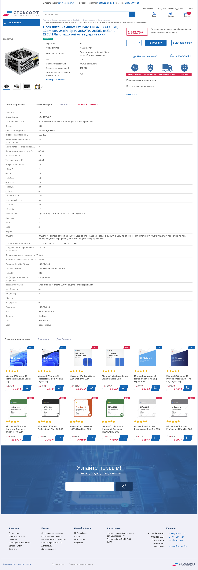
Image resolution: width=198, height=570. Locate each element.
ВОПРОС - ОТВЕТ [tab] (88, 104)
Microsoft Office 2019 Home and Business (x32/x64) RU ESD (112, 429)
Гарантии (13, 539)
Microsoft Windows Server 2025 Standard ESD (83, 377)
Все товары (15, 22)
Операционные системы (52, 533)
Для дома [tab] (43, 339)
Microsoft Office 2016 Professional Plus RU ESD (179, 427)
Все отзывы (131, 95)
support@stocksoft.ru (178, 546)
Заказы (171, 16)
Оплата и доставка (175, 9)
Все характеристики (55, 79)
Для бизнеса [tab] (64, 339)
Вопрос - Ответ (15, 546)
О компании (148, 9)
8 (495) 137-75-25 (176, 537)
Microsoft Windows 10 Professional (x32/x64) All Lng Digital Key (178, 379)
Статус (77, 536)
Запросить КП (183, 56)
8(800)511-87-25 (104, 3)
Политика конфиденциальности (81, 564)
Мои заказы (79, 539)
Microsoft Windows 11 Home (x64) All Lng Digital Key (18, 379)
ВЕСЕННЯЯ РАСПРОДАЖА (53, 539)
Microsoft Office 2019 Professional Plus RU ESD (147, 427)
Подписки (78, 543)
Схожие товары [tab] (43, 104)
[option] (6, 86)
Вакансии (13, 549)
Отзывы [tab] (65, 104)
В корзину (155, 42)
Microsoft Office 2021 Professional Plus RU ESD (50, 427)
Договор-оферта (58, 564)
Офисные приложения (51, 536)
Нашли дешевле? (147, 56)
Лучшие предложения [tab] (17, 339)
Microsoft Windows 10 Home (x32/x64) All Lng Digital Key (145, 379)
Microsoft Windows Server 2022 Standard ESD (115, 377)
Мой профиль (80, 533)
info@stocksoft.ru (66, 3)
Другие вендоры (48, 549)
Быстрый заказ (182, 42)
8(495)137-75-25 (132, 3)
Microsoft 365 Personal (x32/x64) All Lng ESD (81, 427)
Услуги (161, 9)
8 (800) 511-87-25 (176, 533)
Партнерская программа (20, 543)
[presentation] (88, 105)
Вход (154, 16)
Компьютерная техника (51, 543)
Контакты (191, 9)
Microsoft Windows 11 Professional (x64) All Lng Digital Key (50, 379)
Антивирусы (46, 546)
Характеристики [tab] (16, 104)
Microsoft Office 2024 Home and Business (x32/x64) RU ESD (16, 429)
